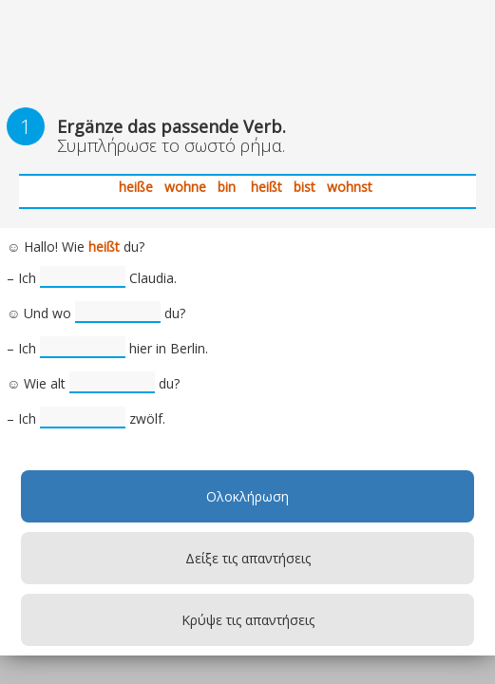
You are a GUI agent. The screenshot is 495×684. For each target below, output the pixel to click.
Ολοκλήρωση (247, 496)
